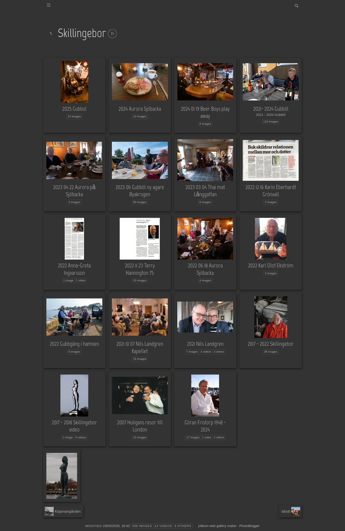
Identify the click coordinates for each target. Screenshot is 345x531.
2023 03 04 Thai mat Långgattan (205, 190)
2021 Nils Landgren (205, 343)
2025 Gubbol (74, 108)
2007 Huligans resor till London (140, 426)
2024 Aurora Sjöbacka (140, 108)
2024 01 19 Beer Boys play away (205, 112)
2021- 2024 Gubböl (270, 108)
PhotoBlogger (249, 526)
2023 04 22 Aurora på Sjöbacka (74, 190)
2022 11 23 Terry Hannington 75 (140, 269)
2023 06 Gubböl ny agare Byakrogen (139, 190)
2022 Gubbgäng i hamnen (74, 343)
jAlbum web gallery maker (217, 526)
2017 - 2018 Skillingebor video (74, 426)
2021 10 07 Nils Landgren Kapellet (139, 347)
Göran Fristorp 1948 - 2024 (205, 426)
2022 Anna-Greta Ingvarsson (74, 269)
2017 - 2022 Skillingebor (271, 343)
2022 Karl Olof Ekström (270, 265)
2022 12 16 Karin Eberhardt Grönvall (270, 190)
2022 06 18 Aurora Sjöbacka (205, 269)
